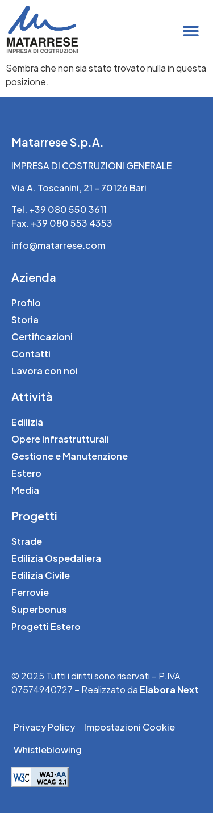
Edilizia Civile (40, 575)
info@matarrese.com (58, 245)
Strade (26, 541)
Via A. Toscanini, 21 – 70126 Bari (79, 188)
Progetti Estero (46, 626)
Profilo (26, 302)
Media (25, 490)
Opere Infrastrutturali (60, 439)
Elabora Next (169, 689)
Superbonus (39, 609)
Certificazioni (42, 337)
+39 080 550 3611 (68, 209)
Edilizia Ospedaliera (56, 558)
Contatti (31, 354)
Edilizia (27, 422)
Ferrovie (30, 592)
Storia (25, 320)
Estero (26, 473)
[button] (191, 30)
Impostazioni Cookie (129, 727)
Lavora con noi (44, 371)
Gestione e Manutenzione (69, 456)
